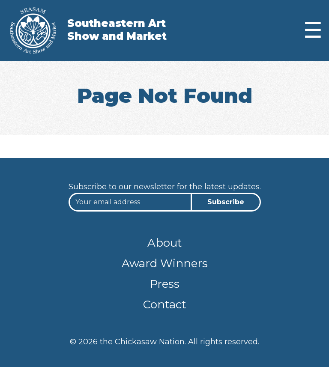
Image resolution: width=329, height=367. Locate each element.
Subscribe (225, 202)
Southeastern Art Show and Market (117, 29)
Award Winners (165, 263)
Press (164, 284)
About (164, 243)
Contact (164, 304)
